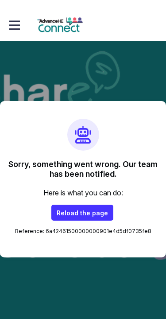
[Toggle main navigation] (14, 25)
